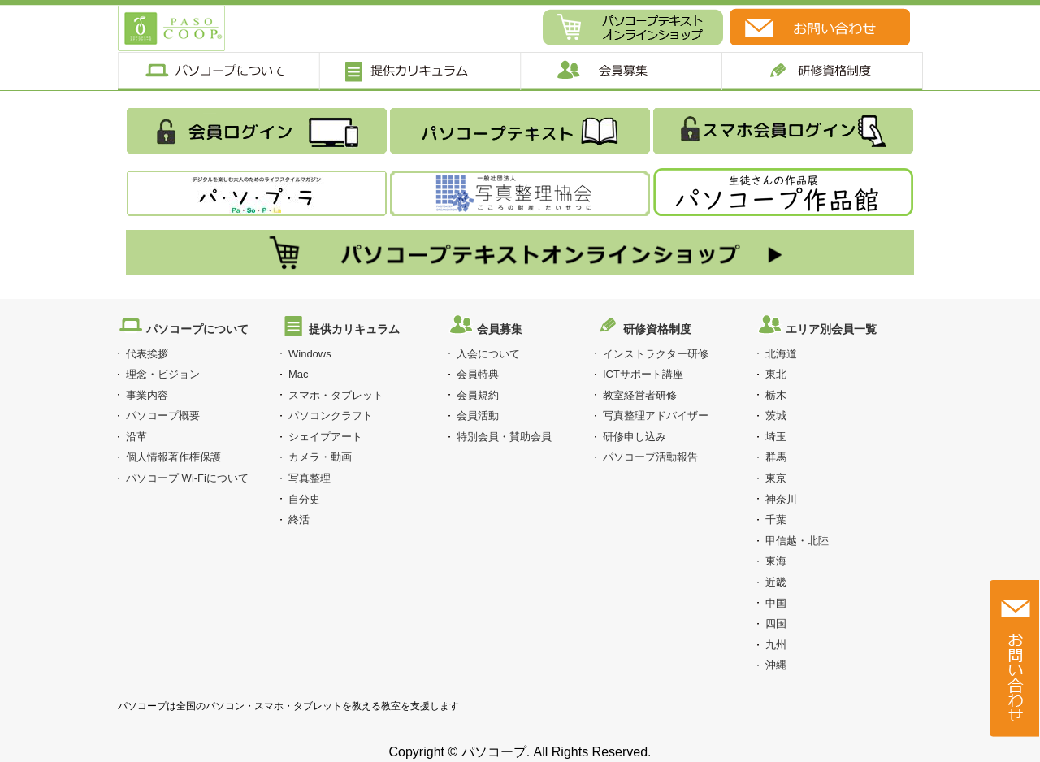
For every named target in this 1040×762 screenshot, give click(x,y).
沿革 (136, 437)
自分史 (304, 499)
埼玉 (775, 437)
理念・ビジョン (163, 374)
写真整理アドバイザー (655, 415)
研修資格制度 (657, 329)
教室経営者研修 (640, 395)
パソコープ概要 (163, 415)
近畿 (775, 582)
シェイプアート (325, 437)
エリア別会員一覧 (831, 329)
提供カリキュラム (418, 71)
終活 (299, 519)
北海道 (781, 354)
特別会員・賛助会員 (504, 437)
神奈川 (781, 499)
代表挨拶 (147, 354)
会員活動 (478, 415)
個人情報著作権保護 (173, 457)
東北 (775, 374)
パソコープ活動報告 (650, 457)
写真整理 (309, 478)
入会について (488, 354)
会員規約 (478, 395)
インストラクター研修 (655, 354)
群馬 (775, 457)
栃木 (775, 395)
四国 (775, 623)
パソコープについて (218, 71)
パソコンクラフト (330, 415)
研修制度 (822, 71)
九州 (775, 645)
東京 (775, 478)
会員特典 (478, 374)
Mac (298, 374)
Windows (310, 354)
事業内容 (147, 395)
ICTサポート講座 (643, 374)
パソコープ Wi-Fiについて (187, 478)
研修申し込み (634, 437)
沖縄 (775, 665)
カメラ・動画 (320, 457)
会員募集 (620, 71)
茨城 (775, 415)
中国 (775, 603)
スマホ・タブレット (336, 395)
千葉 (775, 519)
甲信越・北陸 (797, 541)
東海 (775, 561)
